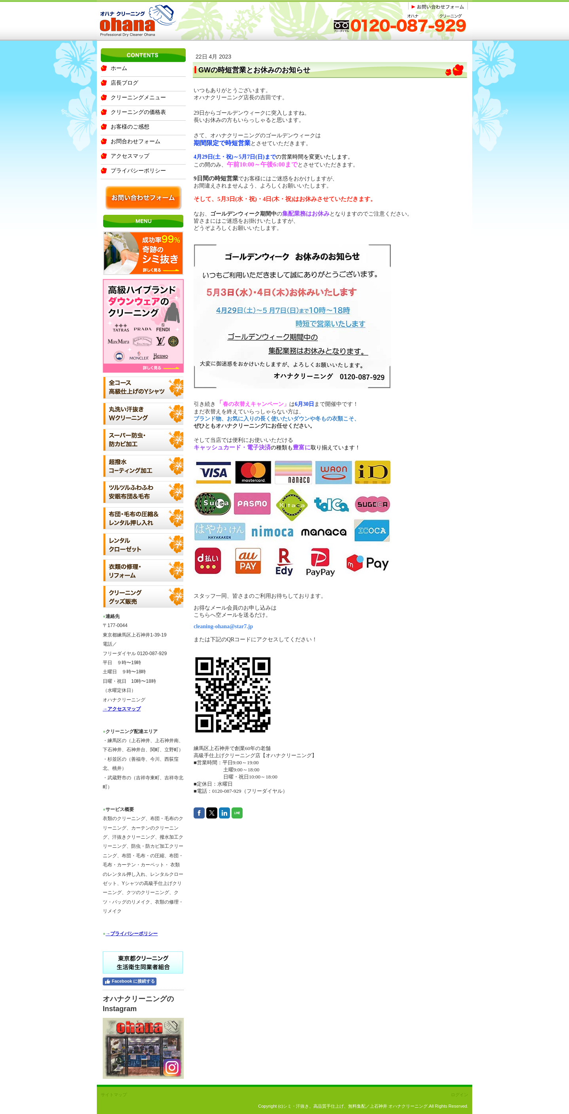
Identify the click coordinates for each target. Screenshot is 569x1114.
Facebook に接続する (129, 981)
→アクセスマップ (122, 709)
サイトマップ (114, 1094)
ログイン (459, 1094)
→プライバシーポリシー (132, 933)
